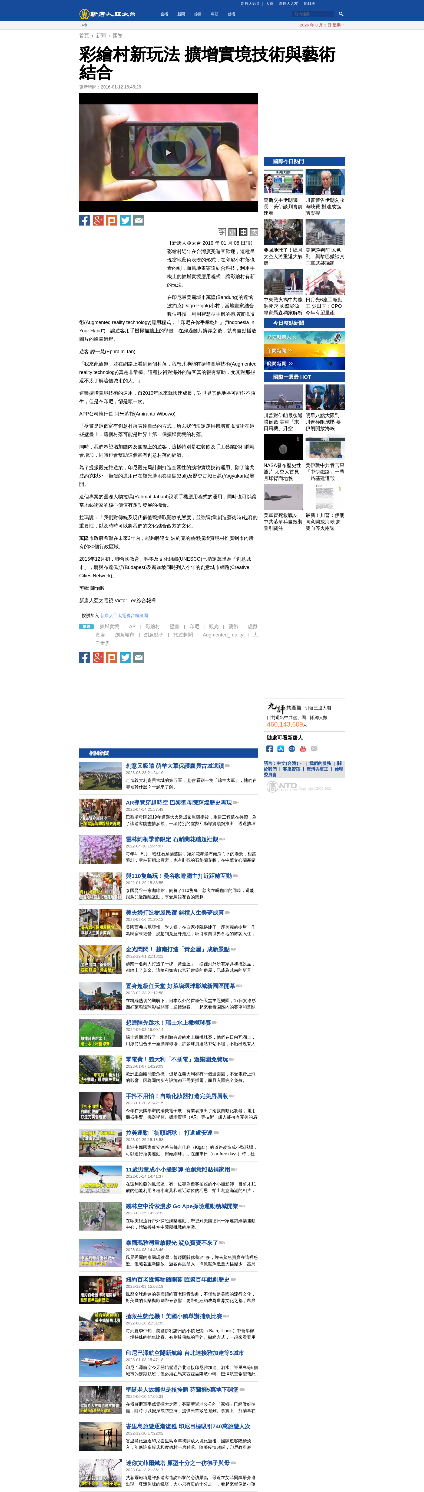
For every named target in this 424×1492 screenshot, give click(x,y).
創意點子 (154, 635)
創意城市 (124, 635)
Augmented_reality (223, 635)
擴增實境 (109, 626)
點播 (231, 14)
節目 (198, 14)
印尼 (194, 626)
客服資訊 (291, 769)
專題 (214, 14)
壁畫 (175, 626)
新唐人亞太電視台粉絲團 (124, 615)
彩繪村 (152, 626)
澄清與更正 (317, 769)
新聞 (181, 14)
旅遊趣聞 (183, 635)
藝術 (233, 626)
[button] (169, 152)
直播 (164, 14)
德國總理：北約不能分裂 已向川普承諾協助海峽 (289, 25)
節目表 (309, 3)
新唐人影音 (250, 3)
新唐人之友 (288, 3)
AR (132, 626)
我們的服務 (320, 763)
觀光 (214, 626)
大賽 (269, 3)
